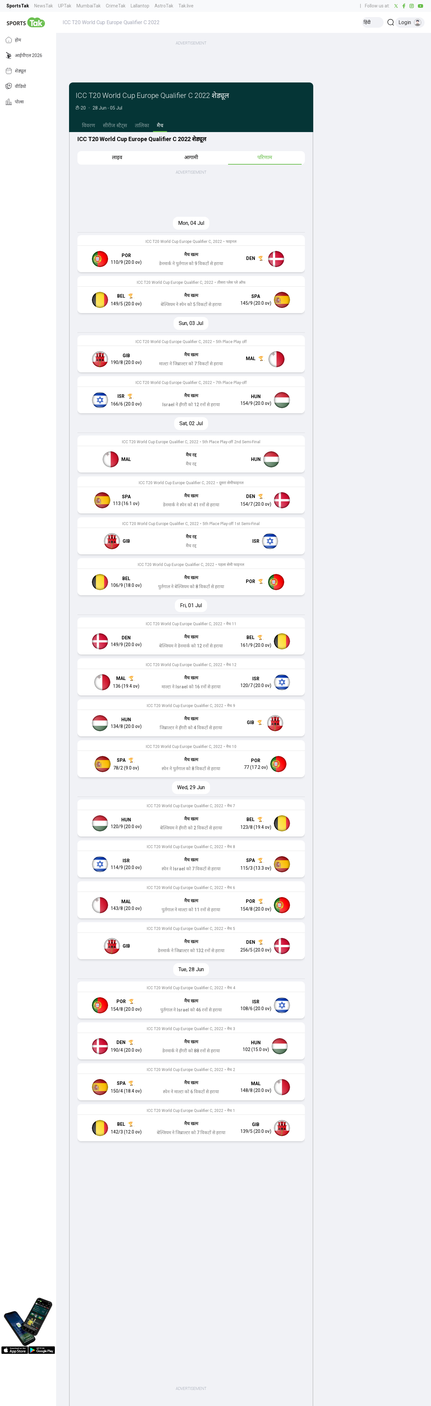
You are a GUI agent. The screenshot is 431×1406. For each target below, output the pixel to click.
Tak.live (186, 5)
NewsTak (43, 5)
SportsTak (17, 5)
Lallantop (140, 5)
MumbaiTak (88, 5)
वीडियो (15, 86)
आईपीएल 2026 (23, 55)
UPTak (64, 5)
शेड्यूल (15, 70)
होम (13, 39)
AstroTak (164, 5)
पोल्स (14, 101)
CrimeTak (115, 5)
